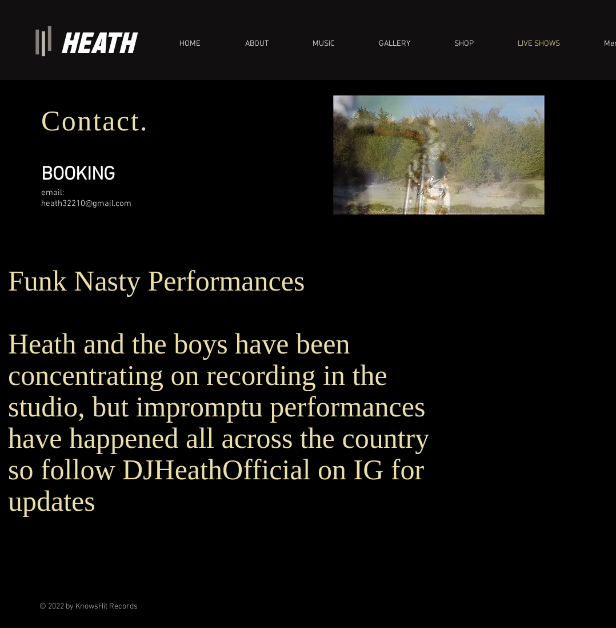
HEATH (97, 42)
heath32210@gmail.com (86, 203)
